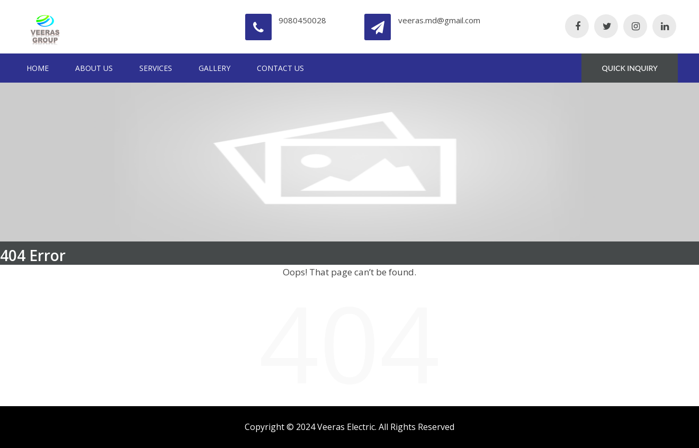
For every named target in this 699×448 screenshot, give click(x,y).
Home (37, 68)
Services (155, 68)
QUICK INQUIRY (630, 68)
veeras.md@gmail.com (439, 20)
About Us (94, 68)
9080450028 (302, 20)
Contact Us (280, 68)
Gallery (214, 68)
